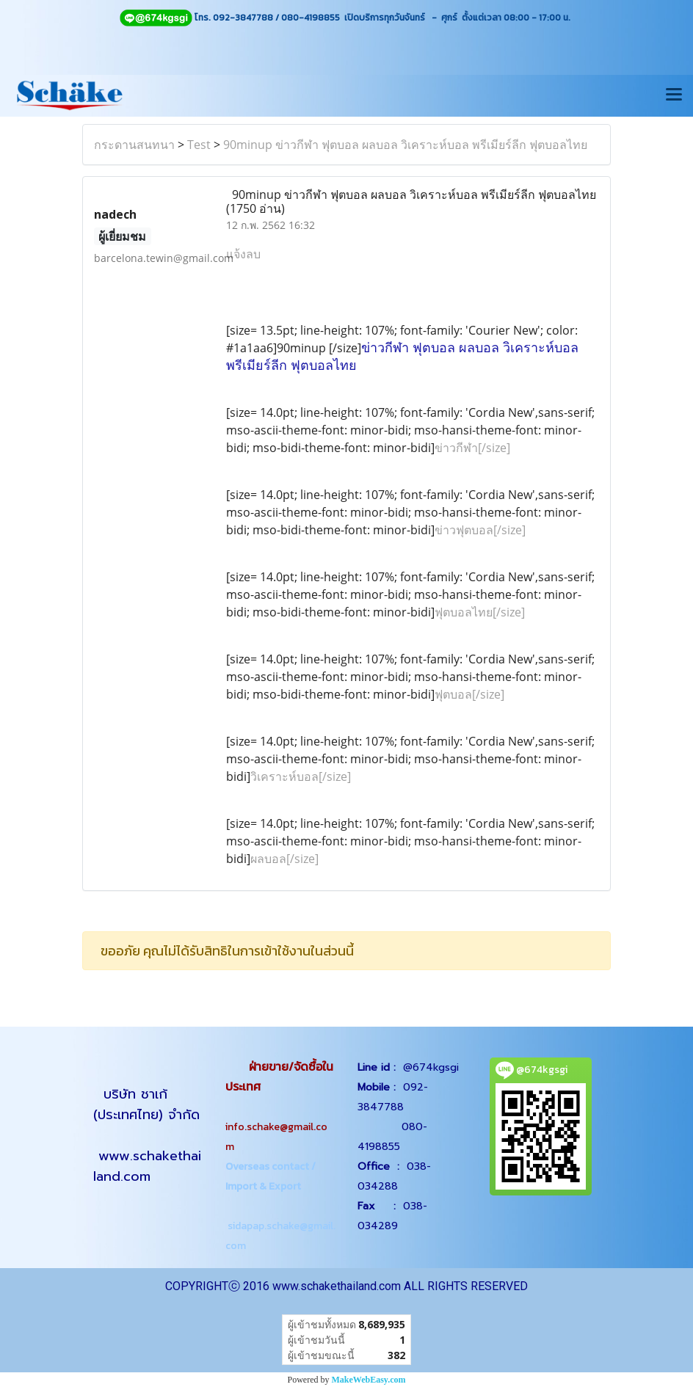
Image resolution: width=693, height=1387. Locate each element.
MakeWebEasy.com (369, 1380)
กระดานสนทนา (134, 144)
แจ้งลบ (243, 254)
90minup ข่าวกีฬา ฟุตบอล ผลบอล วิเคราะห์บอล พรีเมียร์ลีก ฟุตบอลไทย (405, 144)
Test (199, 144)
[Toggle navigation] (674, 95)
